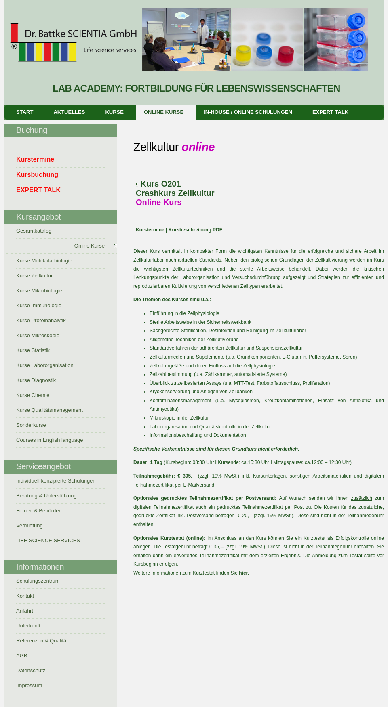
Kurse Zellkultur (34, 276)
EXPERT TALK (330, 112)
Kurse (114, 112)
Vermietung (29, 525)
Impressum (29, 685)
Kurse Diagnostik (36, 380)
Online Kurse (163, 112)
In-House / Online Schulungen (248, 112)
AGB (21, 655)
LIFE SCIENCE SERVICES (48, 540)
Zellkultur (196, 193)
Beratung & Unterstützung (46, 496)
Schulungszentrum (38, 581)
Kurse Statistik (33, 350)
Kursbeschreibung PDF (194, 230)
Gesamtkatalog (33, 231)
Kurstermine (150, 230)
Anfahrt (24, 611)
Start (24, 112)
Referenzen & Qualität (42, 641)
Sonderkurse (31, 425)
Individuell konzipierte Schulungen (56, 481)
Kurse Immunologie (38, 305)
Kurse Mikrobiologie (39, 290)
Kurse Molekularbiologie (44, 261)
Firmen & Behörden (39, 511)
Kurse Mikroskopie (37, 335)
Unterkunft (28, 626)
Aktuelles (69, 112)
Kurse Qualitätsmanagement (49, 410)
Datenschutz (30, 670)
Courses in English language (49, 440)
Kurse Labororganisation (45, 365)
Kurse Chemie (32, 395)
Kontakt (25, 596)
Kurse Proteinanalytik (41, 320)
